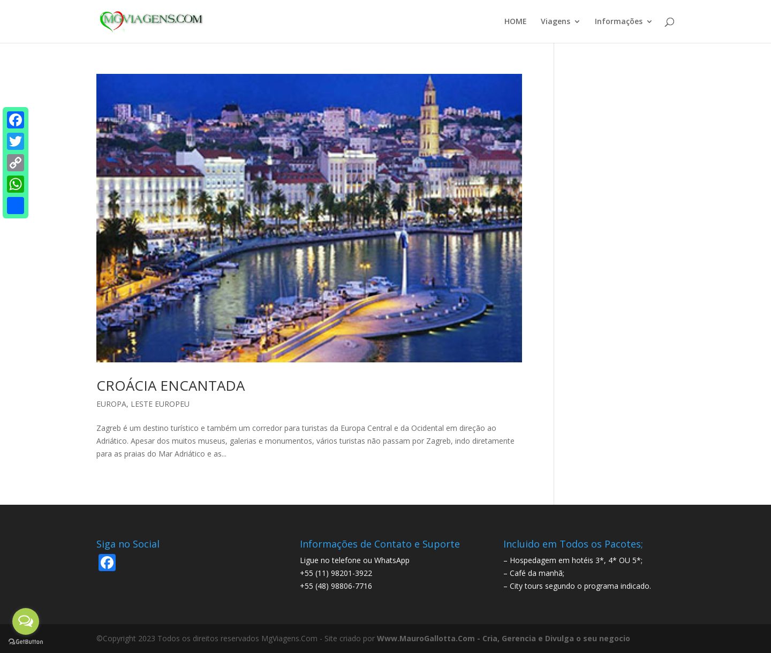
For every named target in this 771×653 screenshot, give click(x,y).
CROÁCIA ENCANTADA (170, 385)
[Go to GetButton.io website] (26, 642)
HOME (515, 22)
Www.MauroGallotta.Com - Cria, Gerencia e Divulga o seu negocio (503, 638)
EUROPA (111, 404)
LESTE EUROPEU (160, 404)
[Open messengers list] (25, 621)
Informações (618, 22)
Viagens (555, 22)
